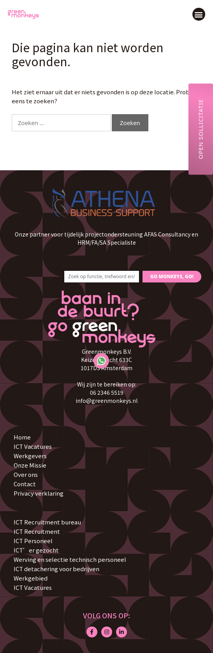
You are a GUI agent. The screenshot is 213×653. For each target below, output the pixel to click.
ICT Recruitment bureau (47, 522)
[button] (198, 14)
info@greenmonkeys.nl (106, 400)
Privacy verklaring (38, 493)
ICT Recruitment (37, 531)
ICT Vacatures (33, 446)
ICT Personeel (33, 541)
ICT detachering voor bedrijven (56, 569)
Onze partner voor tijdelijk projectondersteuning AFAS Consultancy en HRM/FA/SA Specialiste (106, 238)
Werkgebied (31, 578)
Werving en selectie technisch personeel (70, 559)
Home (22, 437)
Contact (25, 484)
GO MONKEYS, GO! (172, 276)
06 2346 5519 (106, 392)
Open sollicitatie (200, 129)
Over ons (26, 474)
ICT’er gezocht (36, 550)
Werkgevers (30, 456)
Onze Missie (30, 465)
